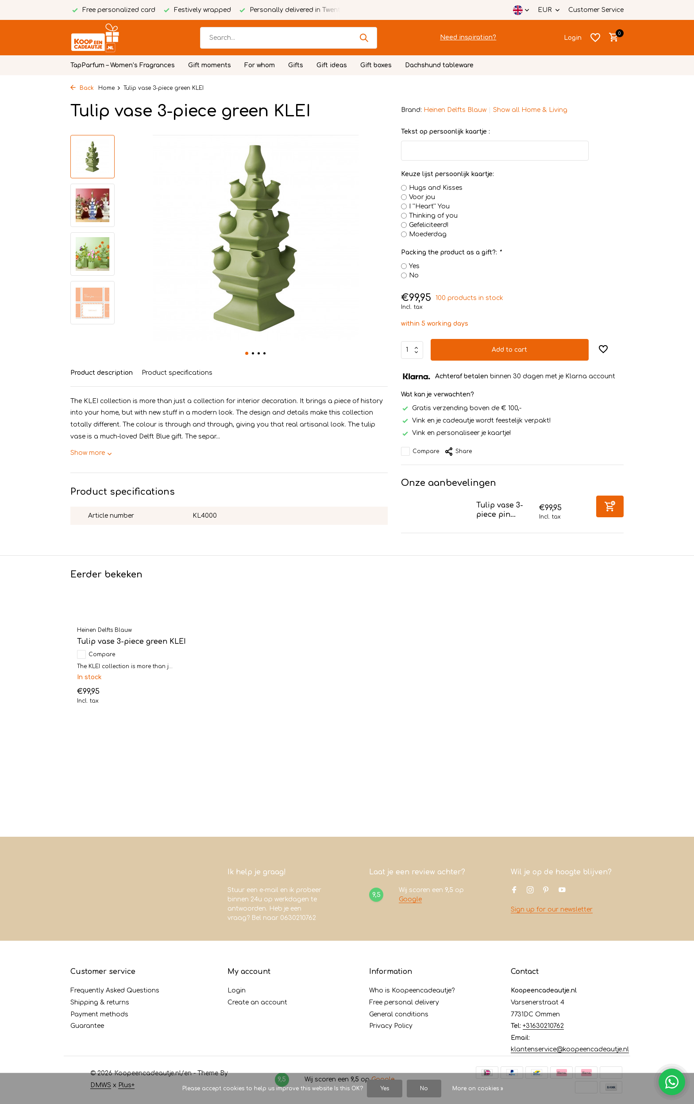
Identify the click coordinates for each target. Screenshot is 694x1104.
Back (82, 88)
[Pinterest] (546, 890)
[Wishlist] (595, 37)
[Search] (288, 38)
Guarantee (87, 1026)
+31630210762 (543, 1026)
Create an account (257, 1002)
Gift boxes (376, 65)
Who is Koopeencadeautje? (412, 990)
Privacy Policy (391, 1026)
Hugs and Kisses (436, 188)
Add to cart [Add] (509, 349)
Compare (420, 451)
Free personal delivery (404, 1002)
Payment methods (99, 1014)
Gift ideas (331, 65)
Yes (414, 266)
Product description (101, 372)
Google (410, 899)
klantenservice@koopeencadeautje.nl (570, 1049)
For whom (259, 65)
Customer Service (596, 10)
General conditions (398, 1014)
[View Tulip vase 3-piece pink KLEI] (435, 512)
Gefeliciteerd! (428, 225)
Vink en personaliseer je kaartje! (456, 433)
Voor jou (422, 197)
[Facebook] (514, 890)
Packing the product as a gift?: (451, 252)
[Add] (610, 506)
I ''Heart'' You (429, 206)
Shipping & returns (99, 1002)
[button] (246, 353)
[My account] (573, 38)
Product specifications (177, 372)
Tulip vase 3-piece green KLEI (131, 642)
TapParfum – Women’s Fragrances (122, 65)
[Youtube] (562, 890)
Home (109, 88)
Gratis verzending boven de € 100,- (461, 408)
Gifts (295, 65)
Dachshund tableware (439, 65)
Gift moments (209, 65)
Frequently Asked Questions (114, 990)
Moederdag (428, 234)
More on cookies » (477, 1088)
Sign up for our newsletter (552, 909)
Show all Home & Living (530, 110)
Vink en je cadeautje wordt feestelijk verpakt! (476, 420)
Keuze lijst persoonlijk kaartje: (447, 174)
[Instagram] (530, 890)
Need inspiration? (468, 37)
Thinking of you (433, 215)
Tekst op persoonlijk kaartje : (445, 131)
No (414, 275)
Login (236, 990)
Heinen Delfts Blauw (455, 110)
